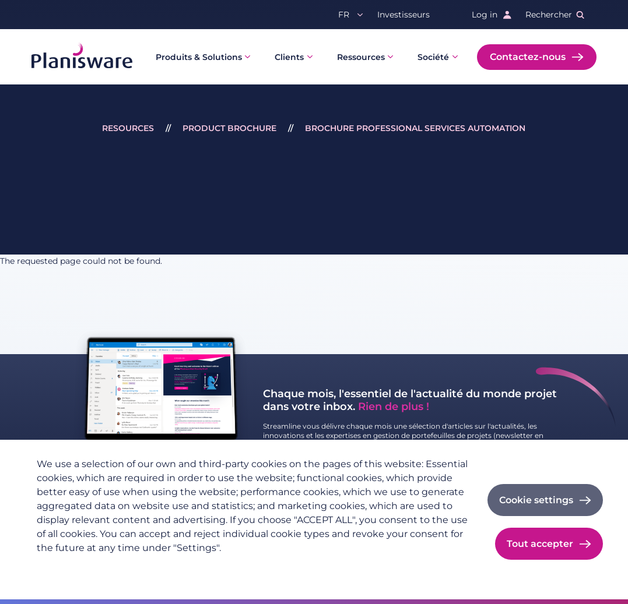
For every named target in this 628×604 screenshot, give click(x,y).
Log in (484, 14)
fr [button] (343, 14)
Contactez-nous (528, 56)
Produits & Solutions (199, 57)
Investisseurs (403, 14)
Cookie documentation (249, 566)
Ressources (361, 57)
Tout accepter (540, 543)
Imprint (174, 566)
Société (433, 57)
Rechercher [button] (548, 14)
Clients (289, 57)
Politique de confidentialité (92, 566)
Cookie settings (536, 500)
